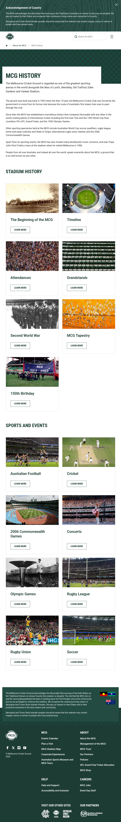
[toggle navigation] (111, 36)
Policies (84, 759)
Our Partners (86, 754)
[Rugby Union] (32, 642)
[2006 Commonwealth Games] (32, 524)
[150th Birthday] (32, 384)
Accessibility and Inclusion (55, 790)
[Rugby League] (88, 585)
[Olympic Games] (32, 585)
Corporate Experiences (53, 754)
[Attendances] (32, 268)
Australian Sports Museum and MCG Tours (57, 761)
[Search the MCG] (89, 36)
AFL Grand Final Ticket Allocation (97, 765)
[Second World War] (32, 326)
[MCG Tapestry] (88, 326)
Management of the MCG (93, 743)
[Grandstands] (88, 268)
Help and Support (50, 785)
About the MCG (19, 45)
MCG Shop (85, 770)
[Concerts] (88, 524)
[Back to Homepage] (6, 45)
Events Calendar (49, 738)
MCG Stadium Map (51, 749)
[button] (20, 230)
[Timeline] (88, 210)
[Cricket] (88, 464)
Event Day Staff (88, 790)
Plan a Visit (47, 743)
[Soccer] (88, 642)
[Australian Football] (32, 464)
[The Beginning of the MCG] (32, 210)
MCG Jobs (85, 785)
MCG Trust (85, 749)
